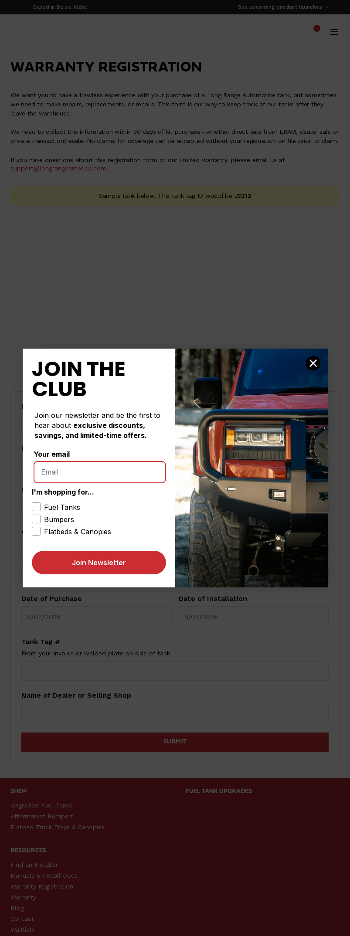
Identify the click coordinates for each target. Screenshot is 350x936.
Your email (52, 454)
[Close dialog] (313, 363)
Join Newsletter (99, 562)
